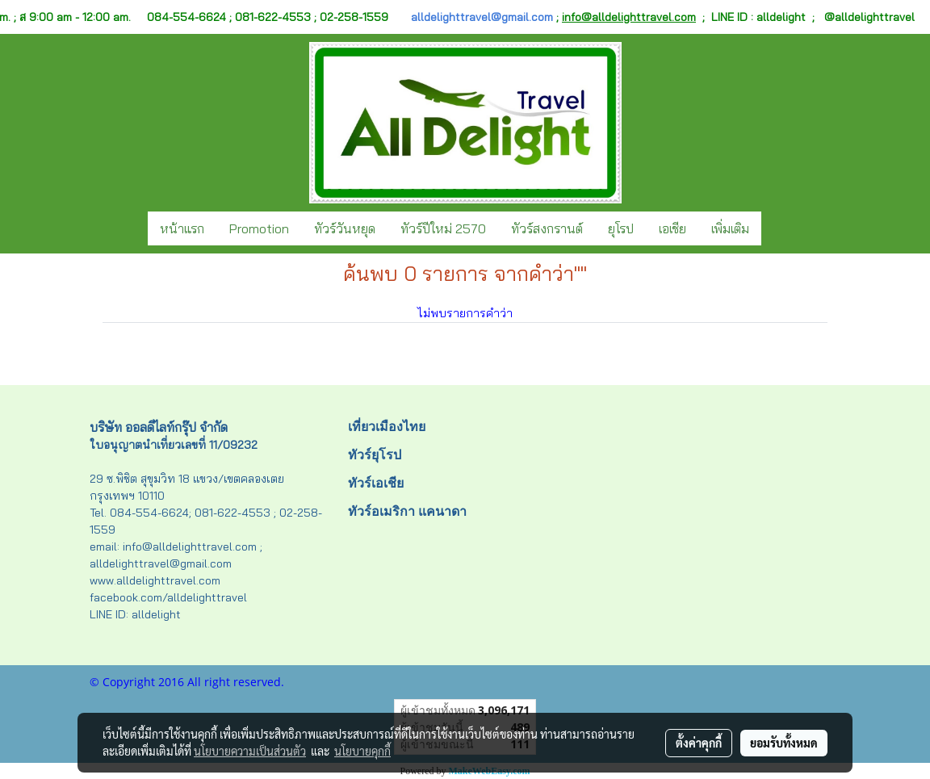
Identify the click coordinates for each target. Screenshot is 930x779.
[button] (775, 228)
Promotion (259, 228)
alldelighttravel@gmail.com (482, 17)
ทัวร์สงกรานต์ (547, 228)
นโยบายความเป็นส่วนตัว (250, 750)
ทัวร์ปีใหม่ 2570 (443, 228)
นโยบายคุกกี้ (362, 750)
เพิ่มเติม (730, 228)
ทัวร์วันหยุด (344, 228)
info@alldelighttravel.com (629, 17)
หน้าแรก (182, 228)
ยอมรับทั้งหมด (784, 742)
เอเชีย (672, 228)
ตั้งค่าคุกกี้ (699, 742)
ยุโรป (621, 228)
